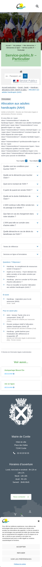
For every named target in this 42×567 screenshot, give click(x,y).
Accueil (8, 45)
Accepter (21, 547)
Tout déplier (35, 161)
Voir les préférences (21, 559)
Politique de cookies (20, 564)
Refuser (21, 553)
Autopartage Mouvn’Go (14, 370)
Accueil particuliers (9, 87)
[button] (39, 521)
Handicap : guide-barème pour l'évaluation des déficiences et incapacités (18, 333)
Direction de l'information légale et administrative (16, 352)
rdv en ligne (9, 384)
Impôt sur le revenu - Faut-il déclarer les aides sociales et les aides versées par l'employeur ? (21, 274)
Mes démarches (29, 45)
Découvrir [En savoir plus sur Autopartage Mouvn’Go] (9, 374)
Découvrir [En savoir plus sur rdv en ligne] (9, 387)
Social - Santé (23, 87)
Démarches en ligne (13, 48)
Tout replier (21, 161)
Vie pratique (17, 45)
